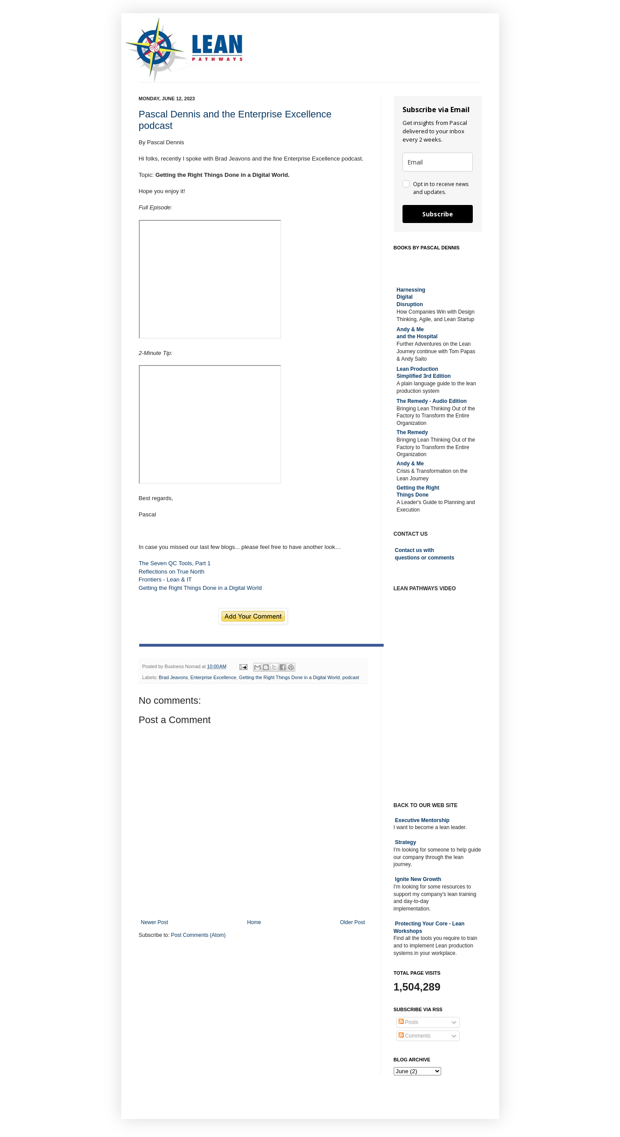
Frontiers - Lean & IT (165, 579)
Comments (415, 1036)
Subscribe (437, 214)
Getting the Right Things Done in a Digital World (200, 588)
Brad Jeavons (173, 677)
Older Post (352, 922)
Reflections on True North (172, 571)
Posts (408, 1022)
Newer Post (154, 922)
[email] (437, 162)
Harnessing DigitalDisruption (411, 297)
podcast (350, 677)
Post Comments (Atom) (198, 935)
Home (254, 922)
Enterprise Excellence (213, 677)
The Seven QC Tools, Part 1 (175, 563)
